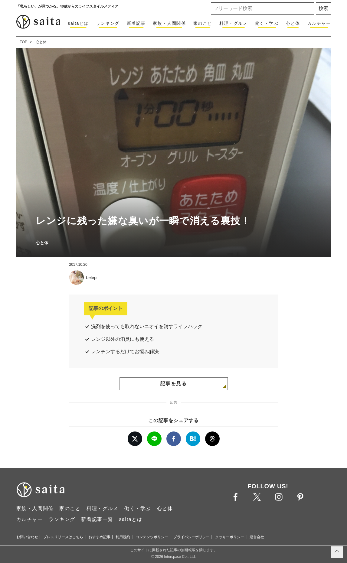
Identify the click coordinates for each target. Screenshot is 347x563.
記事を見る (173, 383)
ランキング (107, 23)
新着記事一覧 (97, 519)
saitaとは (78, 23)
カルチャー (319, 23)
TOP (23, 42)
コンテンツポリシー (152, 537)
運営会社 (257, 537)
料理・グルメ (233, 23)
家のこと (202, 23)
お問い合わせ (27, 537)
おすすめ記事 (99, 537)
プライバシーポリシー (191, 537)
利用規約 (123, 537)
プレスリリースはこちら (63, 537)
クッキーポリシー (229, 537)
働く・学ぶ (267, 23)
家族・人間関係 (169, 23)
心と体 (293, 23)
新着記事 (136, 23)
